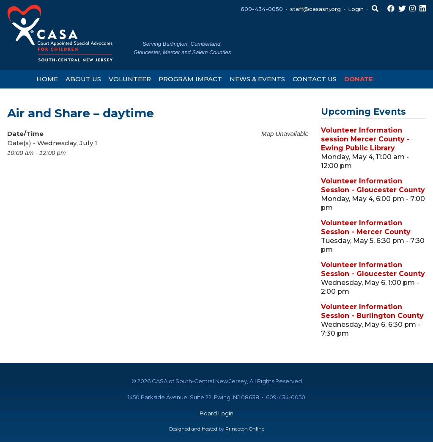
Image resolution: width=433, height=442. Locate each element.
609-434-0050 (262, 9)
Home (47, 79)
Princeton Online (244, 429)
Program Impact (190, 79)
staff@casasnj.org (315, 9)
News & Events (257, 79)
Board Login (216, 413)
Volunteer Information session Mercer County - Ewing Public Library (365, 139)
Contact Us (315, 79)
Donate (358, 79)
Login (356, 9)
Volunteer (130, 79)
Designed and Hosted (193, 429)
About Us (83, 79)
